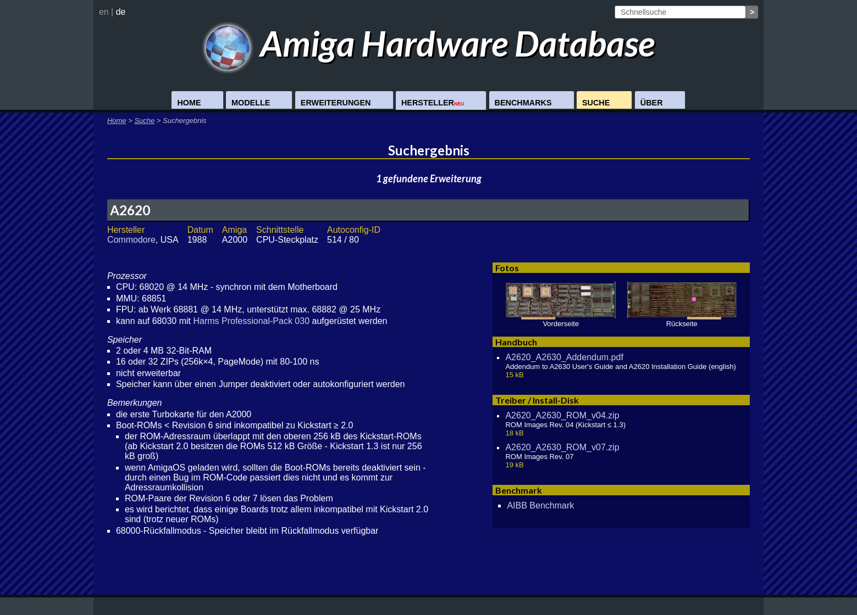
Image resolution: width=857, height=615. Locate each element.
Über (651, 102)
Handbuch (516, 342)
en (104, 11)
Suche (596, 102)
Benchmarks (523, 102)
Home (189, 102)
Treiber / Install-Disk (537, 400)
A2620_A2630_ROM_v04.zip (562, 415)
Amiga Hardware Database (428, 43)
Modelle (250, 102)
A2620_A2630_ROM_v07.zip (562, 447)
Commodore (131, 239)
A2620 (130, 210)
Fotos (507, 267)
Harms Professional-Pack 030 (251, 321)
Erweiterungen (336, 102)
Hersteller (432, 102)
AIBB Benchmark (540, 505)
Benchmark (518, 490)
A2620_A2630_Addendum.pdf (564, 357)
